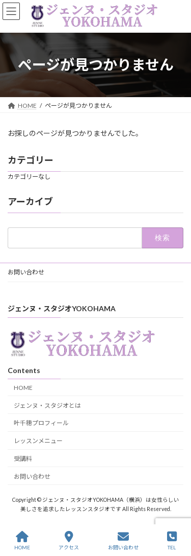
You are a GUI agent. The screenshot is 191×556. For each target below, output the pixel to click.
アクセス (69, 540)
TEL (172, 540)
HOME (23, 387)
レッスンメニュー (38, 441)
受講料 (23, 458)
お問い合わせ (26, 272)
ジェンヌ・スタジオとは (47, 405)
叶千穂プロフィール (41, 423)
